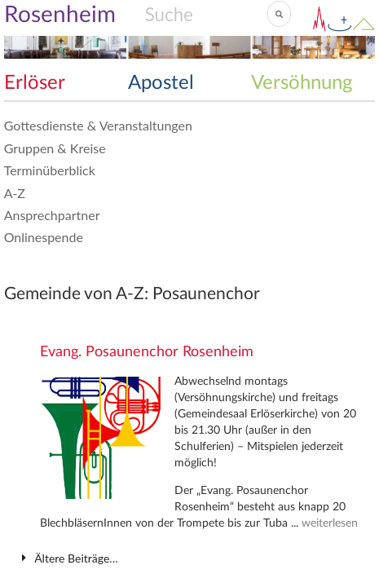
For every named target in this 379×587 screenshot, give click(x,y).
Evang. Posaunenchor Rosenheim (146, 352)
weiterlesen (330, 523)
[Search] (205, 14)
